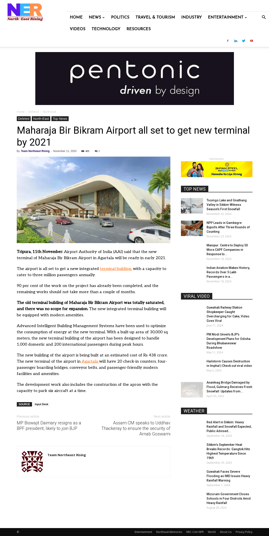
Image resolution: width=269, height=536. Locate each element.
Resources (138, 29)
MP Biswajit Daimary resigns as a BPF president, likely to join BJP (49, 425)
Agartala (90, 361)
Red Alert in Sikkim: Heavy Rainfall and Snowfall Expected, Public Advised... (229, 426)
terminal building (115, 268)
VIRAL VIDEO (197, 296)
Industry (191, 17)
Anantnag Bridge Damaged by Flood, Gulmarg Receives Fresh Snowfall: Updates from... (229, 387)
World (212, 532)
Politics (120, 17)
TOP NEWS (195, 189)
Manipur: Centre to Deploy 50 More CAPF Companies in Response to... (227, 250)
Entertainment (227, 17)
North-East (41, 118)
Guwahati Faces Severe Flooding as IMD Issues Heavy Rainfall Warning (228, 476)
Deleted (34, 112)
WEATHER (194, 411)
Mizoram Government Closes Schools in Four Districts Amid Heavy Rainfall (229, 498)
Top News (60, 118)
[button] (263, 18)
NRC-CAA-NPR (195, 532)
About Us (225, 532)
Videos (77, 29)
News (97, 17)
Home (76, 17)
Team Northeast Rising (35, 151)
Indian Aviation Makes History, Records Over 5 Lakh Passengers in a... (228, 272)
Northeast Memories (169, 532)
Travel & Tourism (155, 17)
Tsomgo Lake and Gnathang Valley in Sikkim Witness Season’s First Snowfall (227, 205)
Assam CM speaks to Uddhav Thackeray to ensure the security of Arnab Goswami (135, 428)
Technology (106, 29)
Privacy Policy (244, 532)
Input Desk (41, 404)
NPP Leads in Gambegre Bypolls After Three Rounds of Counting (228, 227)
